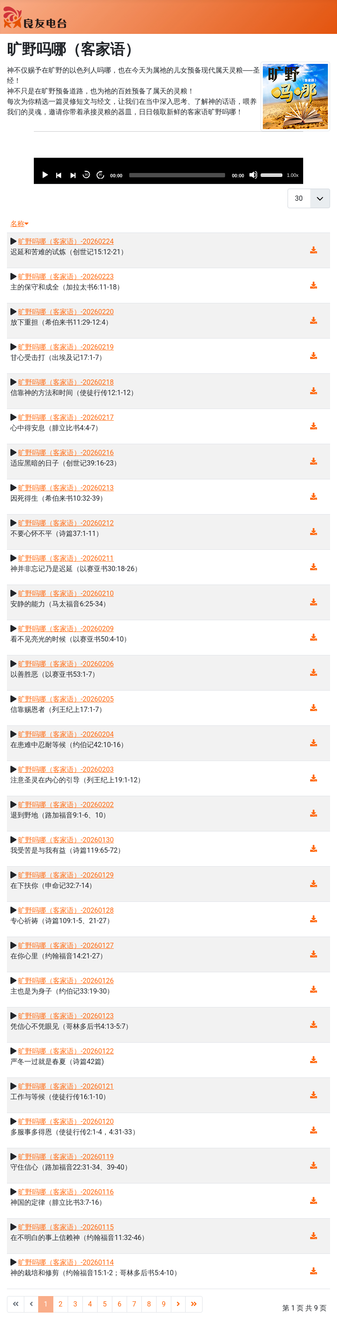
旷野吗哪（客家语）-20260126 (66, 981)
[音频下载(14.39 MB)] (313, 637)
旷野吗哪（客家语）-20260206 (66, 664)
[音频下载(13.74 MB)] (313, 989)
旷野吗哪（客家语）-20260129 (66, 875)
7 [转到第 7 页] (134, 1304)
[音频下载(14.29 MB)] (313, 602)
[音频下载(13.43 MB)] (313, 532)
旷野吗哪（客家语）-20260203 (66, 769)
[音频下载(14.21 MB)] (313, 250)
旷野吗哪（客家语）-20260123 (66, 1016)
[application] (168, 171)
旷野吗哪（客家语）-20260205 (66, 699)
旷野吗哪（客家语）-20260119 (66, 1157)
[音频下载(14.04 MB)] (313, 461)
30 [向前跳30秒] (100, 174)
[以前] (58, 175)
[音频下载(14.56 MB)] (313, 496)
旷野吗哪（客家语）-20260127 (66, 945)
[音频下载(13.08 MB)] (313, 1165)
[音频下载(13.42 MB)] (313, 1236)
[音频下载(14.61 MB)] (313, 1060)
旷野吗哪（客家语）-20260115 (66, 1227)
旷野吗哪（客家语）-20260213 (66, 488)
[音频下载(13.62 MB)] (313, 1201)
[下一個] (72, 175)
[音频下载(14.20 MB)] (313, 884)
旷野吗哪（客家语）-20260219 (66, 347)
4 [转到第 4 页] (90, 1304)
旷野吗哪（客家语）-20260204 (66, 734)
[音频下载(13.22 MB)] (313, 954)
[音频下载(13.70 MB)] (313, 320)
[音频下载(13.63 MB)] (313, 1095)
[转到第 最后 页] (194, 1304)
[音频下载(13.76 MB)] (313, 919)
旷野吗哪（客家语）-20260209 (66, 629)
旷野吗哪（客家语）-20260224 (66, 241)
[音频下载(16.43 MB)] (313, 285)
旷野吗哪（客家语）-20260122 (66, 1051)
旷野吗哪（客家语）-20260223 (66, 277)
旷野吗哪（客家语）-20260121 (66, 1086)
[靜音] (253, 175)
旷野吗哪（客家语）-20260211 (66, 558)
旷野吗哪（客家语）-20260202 (66, 805)
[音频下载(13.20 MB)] (313, 1271)
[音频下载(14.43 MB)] (313, 426)
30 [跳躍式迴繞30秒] (86, 174)
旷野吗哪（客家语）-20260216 (66, 453)
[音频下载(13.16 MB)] (313, 1025)
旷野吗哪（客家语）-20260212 (66, 523)
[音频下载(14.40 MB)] (313, 708)
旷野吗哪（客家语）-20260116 (66, 1192)
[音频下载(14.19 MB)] (313, 743)
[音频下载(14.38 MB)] (313, 778)
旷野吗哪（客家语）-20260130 (66, 840)
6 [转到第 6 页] (119, 1304)
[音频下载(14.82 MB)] (313, 813)
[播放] (45, 175)
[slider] (177, 175)
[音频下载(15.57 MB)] (313, 567)
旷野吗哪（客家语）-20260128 (66, 910)
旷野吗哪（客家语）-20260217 (66, 417)
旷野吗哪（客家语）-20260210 (66, 593)
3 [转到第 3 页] (75, 1304)
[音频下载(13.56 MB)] (313, 1130)
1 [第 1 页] (46, 1304)
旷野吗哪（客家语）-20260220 (66, 312)
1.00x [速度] (292, 175)
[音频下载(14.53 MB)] (313, 391)
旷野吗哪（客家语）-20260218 (66, 382)
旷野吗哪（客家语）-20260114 (66, 1262)
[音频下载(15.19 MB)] (313, 356)
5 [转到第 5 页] (105, 1304)
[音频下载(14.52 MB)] (313, 672)
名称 (19, 223)
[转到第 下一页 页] (178, 1304)
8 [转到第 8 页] (149, 1304)
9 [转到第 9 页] (164, 1304)
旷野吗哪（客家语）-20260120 (66, 1121)
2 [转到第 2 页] (60, 1304)
